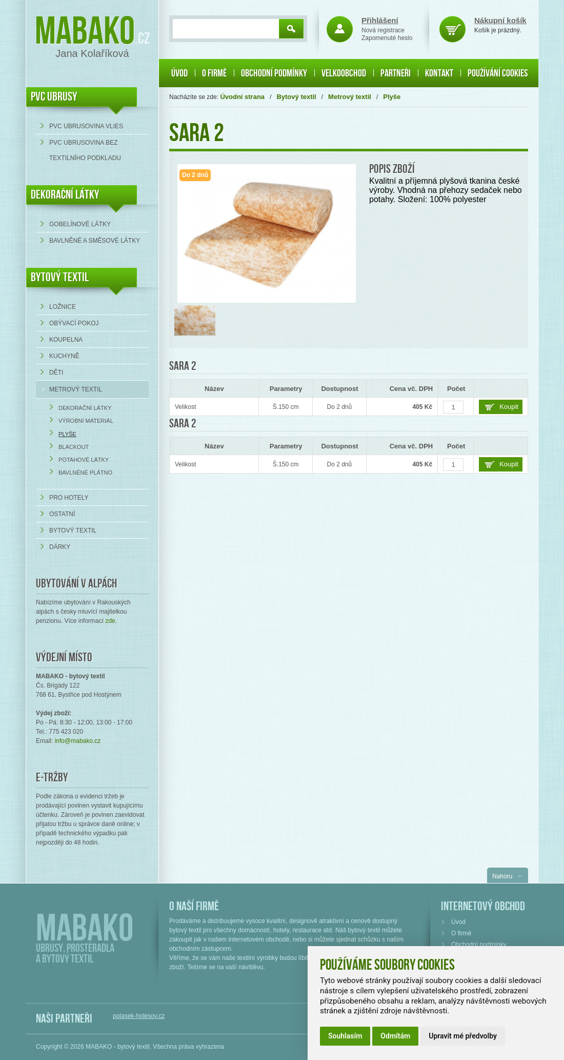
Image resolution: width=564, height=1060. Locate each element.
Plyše (67, 434)
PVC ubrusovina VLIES (86, 126)
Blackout (73, 447)
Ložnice (62, 306)
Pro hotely (68, 497)
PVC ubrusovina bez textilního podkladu (85, 150)
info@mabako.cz (78, 740)
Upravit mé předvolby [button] (463, 1036)
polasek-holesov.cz (139, 1015)
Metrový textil (75, 389)
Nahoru (502, 876)
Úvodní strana (242, 97)
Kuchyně (64, 356)
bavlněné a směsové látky (94, 240)
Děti (56, 372)
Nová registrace (383, 30)
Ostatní (62, 514)
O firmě (214, 73)
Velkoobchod (343, 73)
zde (110, 620)
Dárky (59, 547)
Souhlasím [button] (345, 1036)
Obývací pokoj (73, 323)
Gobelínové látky (80, 224)
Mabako (85, 32)
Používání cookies (498, 73)
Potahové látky (83, 460)
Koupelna (66, 339)
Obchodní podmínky (274, 73)
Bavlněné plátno (85, 472)
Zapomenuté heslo (386, 38)
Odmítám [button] (395, 1036)
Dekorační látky (84, 408)
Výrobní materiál (85, 421)
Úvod (179, 73)
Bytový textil (60, 277)
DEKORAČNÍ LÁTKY (65, 194)
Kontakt (439, 73)
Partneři (395, 73)
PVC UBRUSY (54, 96)
